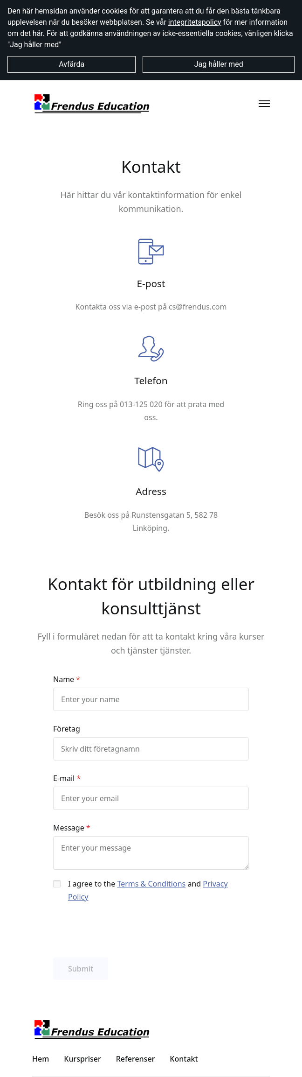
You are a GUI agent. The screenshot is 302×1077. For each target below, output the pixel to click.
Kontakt (184, 1059)
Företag (66, 729)
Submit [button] (80, 969)
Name (63, 679)
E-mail (64, 778)
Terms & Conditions (151, 884)
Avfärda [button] (71, 64)
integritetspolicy (194, 22)
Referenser (135, 1059)
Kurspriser (82, 1059)
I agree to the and (148, 890)
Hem (40, 1059)
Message (68, 828)
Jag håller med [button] (218, 64)
